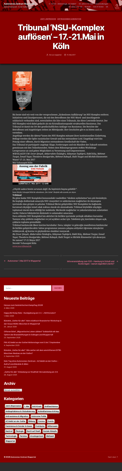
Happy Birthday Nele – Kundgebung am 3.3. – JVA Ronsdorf (32, 316)
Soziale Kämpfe (30, 444)
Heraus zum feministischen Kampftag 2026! (25, 308)
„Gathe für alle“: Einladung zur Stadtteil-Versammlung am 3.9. (34, 378)
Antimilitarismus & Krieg (17, 423)
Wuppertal (50, 449)
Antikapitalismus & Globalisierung (21, 418)
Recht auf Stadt (13, 444)
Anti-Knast (39, 413)
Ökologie (47, 439)
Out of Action (98, 7)
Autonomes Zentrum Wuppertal (20, 4)
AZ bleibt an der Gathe (35, 428)
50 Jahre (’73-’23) (86, 4)
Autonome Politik (14, 428)
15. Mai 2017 (71, 55)
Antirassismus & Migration (70, 19)
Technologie (47, 444)
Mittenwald (23, 439)
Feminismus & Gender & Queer (39, 434)
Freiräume (10, 439)
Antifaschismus (54, 413)
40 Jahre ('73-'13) (75, 7)
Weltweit (38, 449)
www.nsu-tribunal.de (23, 246)
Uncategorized (23, 449)
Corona (9, 434)
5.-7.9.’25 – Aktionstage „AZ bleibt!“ (62, 4)
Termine (9, 449)
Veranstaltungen (101, 4)
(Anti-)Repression (48, 19)
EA (107, 7)
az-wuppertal (56, 55)
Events (19, 434)
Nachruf (36, 439)
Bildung (52, 428)
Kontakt (88, 7)
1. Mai (28, 413)
